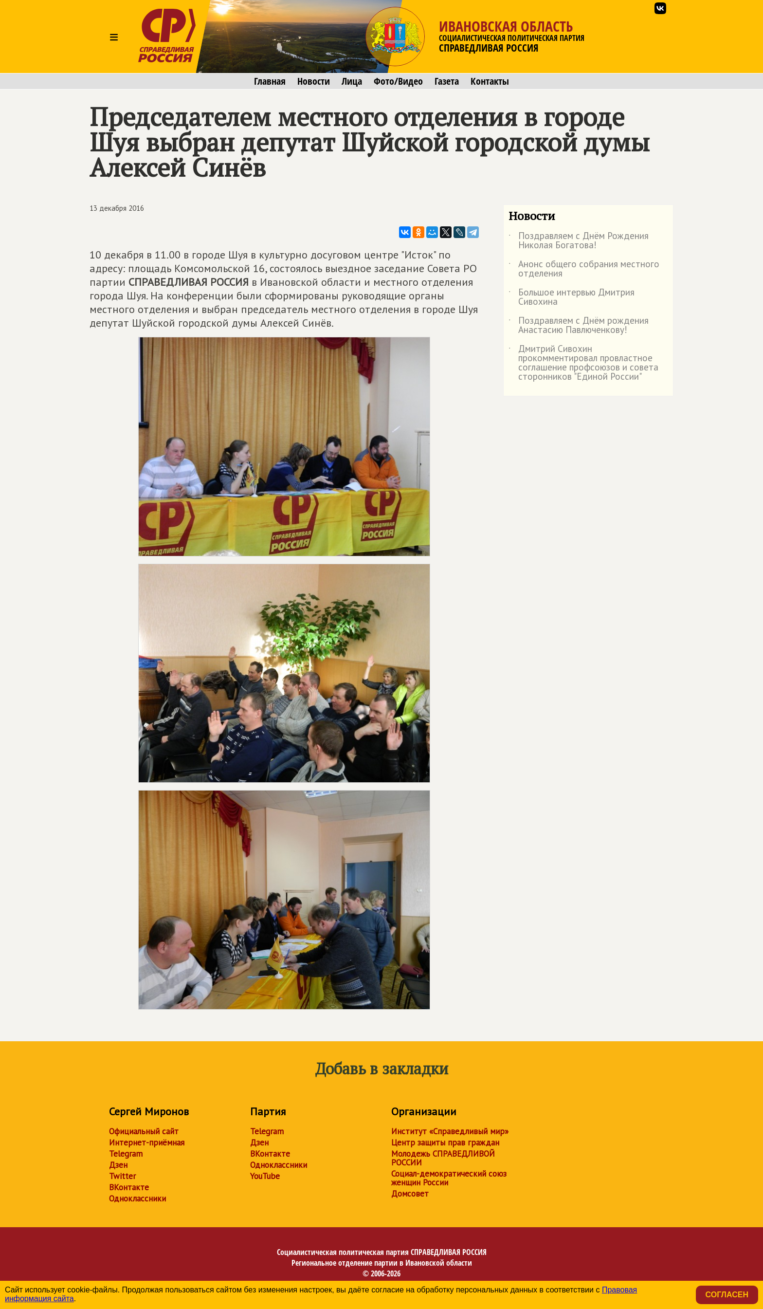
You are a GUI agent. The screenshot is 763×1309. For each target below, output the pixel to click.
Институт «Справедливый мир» (450, 1131)
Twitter (122, 1176)
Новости (313, 81)
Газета (447, 81)
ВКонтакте (129, 1187)
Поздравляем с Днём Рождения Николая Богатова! (579, 241)
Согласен (727, 1295)
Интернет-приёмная (146, 1142)
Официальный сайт (144, 1131)
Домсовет (410, 1193)
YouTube (265, 1176)
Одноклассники (137, 1198)
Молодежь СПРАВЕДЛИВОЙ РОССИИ (443, 1158)
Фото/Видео (398, 81)
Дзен (118, 1165)
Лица (352, 81)
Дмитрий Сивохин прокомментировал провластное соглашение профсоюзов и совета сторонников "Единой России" (583, 363)
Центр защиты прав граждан (445, 1142)
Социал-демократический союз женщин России (449, 1178)
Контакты (490, 81)
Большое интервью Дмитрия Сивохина (572, 297)
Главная (270, 81)
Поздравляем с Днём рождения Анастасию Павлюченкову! (579, 325)
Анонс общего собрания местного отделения (584, 269)
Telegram (126, 1153)
